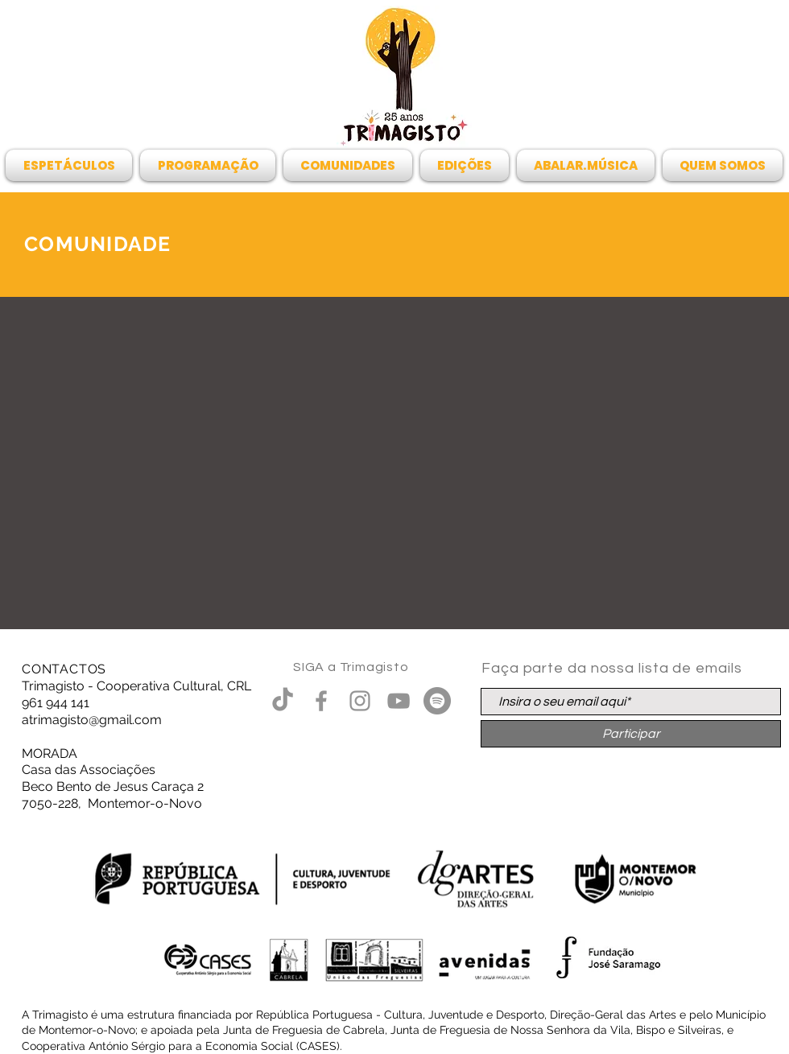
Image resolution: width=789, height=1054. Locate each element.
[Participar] (631, 733)
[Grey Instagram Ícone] (360, 700)
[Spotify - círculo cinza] (437, 700)
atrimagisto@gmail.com (92, 719)
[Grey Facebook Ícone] (321, 700)
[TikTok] (282, 700)
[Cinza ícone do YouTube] (398, 700)
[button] (71, 165)
